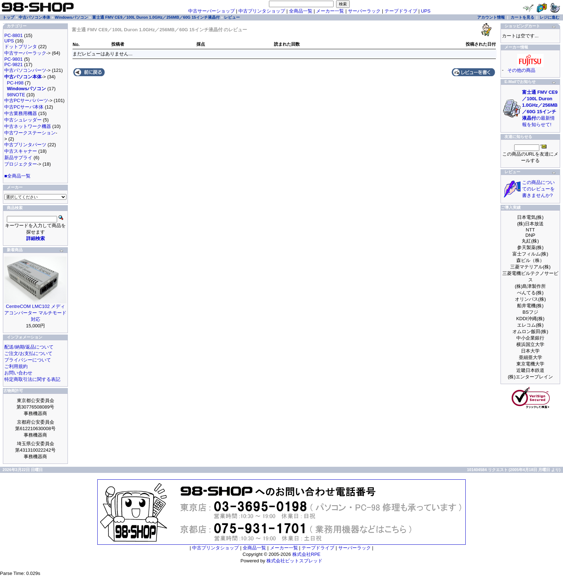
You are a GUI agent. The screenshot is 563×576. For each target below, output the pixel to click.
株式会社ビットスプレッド (294, 560)
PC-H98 (15, 83)
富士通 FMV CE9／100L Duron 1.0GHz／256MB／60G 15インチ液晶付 (156, 17)
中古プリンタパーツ (25, 144)
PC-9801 (13, 59)
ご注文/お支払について (28, 353)
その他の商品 (521, 70)
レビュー (232, 17)
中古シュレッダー (23, 120)
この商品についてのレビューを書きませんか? (538, 189)
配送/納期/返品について (28, 347)
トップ (8, 17)
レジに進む (549, 17)
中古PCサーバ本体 (23, 107)
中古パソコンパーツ (25, 70)
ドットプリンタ (20, 46)
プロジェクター (20, 164)
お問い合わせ (18, 372)
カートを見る (522, 17)
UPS (426, 11)
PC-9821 (13, 64)
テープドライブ (401, 11)
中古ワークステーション (30, 132)
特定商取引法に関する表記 (32, 379)
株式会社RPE (306, 554)
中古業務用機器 (20, 113)
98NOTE (16, 94)
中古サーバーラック (25, 53)
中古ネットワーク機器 (27, 126)
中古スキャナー (20, 151)
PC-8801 (13, 35)
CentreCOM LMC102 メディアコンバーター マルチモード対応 (35, 313)
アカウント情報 (491, 17)
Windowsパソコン (71, 17)
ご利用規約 (16, 366)
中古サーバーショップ (211, 11)
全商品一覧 (300, 11)
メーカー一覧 (330, 11)
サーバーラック (364, 11)
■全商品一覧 (17, 176)
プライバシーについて (27, 360)
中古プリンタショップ (261, 11)
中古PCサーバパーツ (26, 100)
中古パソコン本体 (34, 17)
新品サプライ (18, 157)
